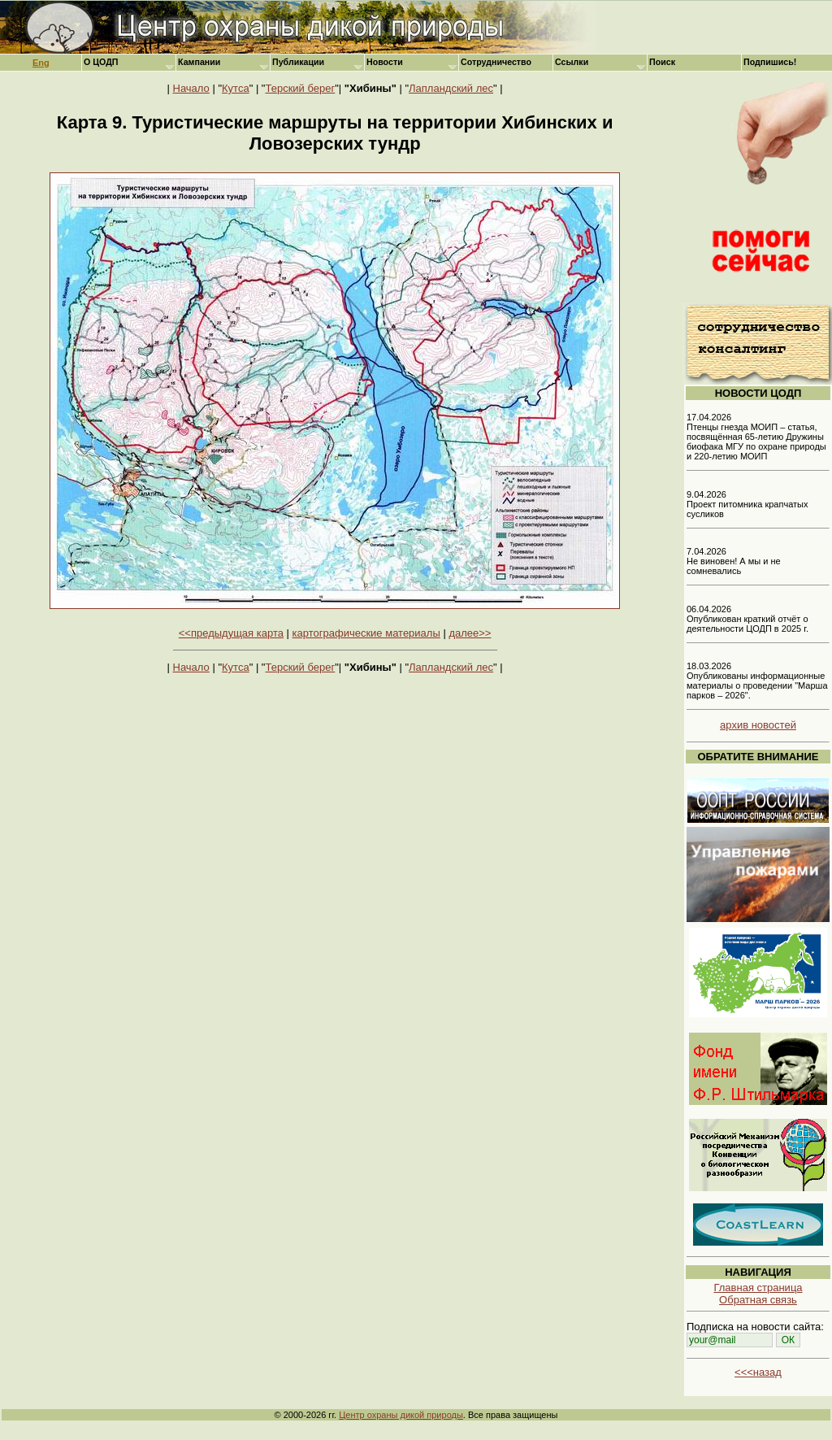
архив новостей (758, 725)
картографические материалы (366, 633)
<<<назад (758, 1372)
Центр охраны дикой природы (401, 1415)
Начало (191, 88)
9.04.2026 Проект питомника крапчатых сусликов (747, 504)
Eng (41, 62)
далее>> (469, 633)
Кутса (235, 88)
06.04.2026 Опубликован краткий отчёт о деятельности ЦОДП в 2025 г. (747, 618)
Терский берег (301, 88)
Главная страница (757, 1287)
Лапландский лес (451, 88)
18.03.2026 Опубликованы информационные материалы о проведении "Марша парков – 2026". (757, 680)
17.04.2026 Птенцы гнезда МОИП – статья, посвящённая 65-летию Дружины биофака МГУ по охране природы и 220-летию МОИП (756, 436)
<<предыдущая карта (231, 633)
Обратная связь (758, 1300)
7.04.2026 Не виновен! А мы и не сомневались (734, 561)
